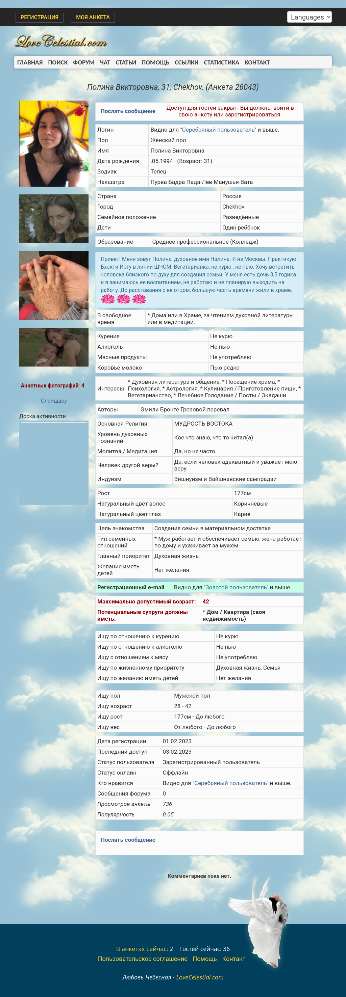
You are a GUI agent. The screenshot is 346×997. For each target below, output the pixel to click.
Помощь (155, 62)
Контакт (257, 62)
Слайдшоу (54, 401)
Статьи (126, 62)
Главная (30, 62)
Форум (84, 62)
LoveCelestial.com (200, 977)
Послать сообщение (128, 111)
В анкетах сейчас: (142, 949)
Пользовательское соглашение (143, 958)
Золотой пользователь (236, 587)
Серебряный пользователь (218, 129)
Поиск (58, 62)
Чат (105, 62)
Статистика (221, 62)
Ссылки (187, 62)
